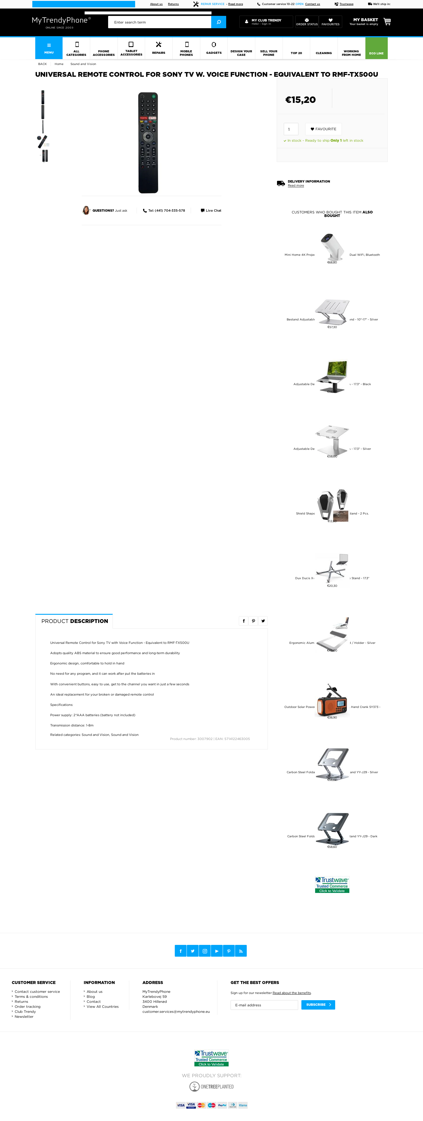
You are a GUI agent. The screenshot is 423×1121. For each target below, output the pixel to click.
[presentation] (167, 22)
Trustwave (344, 4)
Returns (173, 4)
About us (156, 4)
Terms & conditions (31, 996)
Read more (235, 4)
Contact (94, 1001)
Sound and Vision (95, 734)
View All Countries (103, 1006)
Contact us (312, 4)
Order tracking (28, 1006)
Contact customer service (37, 991)
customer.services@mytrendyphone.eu (176, 1011)
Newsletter (24, 1016)
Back (42, 64)
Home (59, 64)
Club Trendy (25, 1011)
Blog (91, 996)
